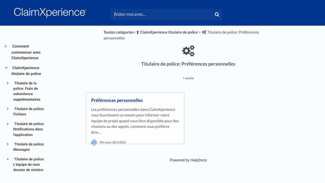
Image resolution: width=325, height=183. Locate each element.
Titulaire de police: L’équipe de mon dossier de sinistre (28, 164)
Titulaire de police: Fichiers (28, 111)
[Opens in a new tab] (188, 160)
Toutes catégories (119, 32)
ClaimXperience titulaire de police (26, 71)
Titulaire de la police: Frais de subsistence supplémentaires (26, 91)
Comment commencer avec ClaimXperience (26, 52)
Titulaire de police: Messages (28, 147)
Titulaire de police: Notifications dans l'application (28, 129)
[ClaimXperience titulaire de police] (167, 32)
